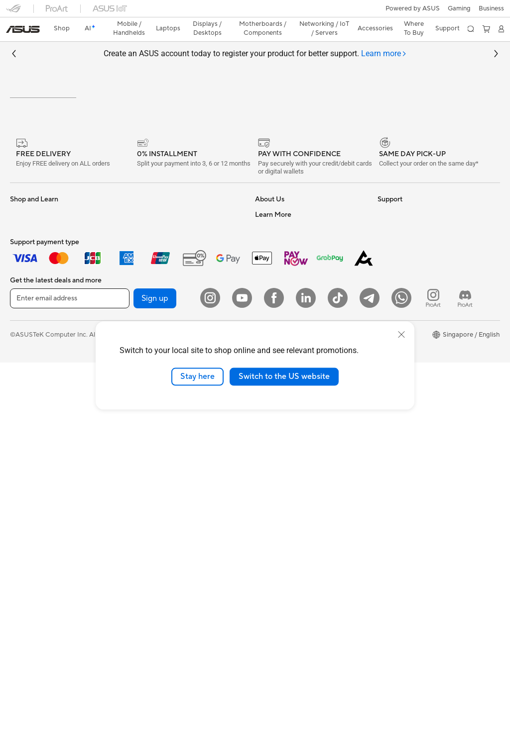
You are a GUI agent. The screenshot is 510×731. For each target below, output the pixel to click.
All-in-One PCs (31, 420)
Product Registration (286, 464)
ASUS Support (276, 539)
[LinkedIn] (306, 666)
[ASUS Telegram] (370, 666)
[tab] (384, 36)
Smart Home (149, 419)
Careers (266, 284)
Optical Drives (151, 314)
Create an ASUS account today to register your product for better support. (255, 36)
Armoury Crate (400, 434)
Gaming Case (29, 525)
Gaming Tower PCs (38, 450)
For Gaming (27, 360)
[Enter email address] (69, 667)
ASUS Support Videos (287, 494)
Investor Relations (281, 314)
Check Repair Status (285, 434)
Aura (384, 449)
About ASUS (273, 270)
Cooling (142, 270)
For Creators (29, 330)
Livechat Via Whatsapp (289, 583)
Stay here (197, 376)
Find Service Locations (288, 449)
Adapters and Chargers (165, 509)
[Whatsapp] (401, 666)
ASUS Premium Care (285, 524)
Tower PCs (25, 435)
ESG (384, 270)
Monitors (23, 390)
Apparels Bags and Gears (167, 494)
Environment (396, 284)
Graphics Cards (33, 510)
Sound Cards (149, 299)
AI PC (386, 315)
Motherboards (31, 495)
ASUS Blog (394, 419)
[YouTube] (242, 666)
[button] (13, 11)
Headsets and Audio (160, 479)
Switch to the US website (284, 376)
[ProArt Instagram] (433, 666)
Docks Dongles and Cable (168, 524)
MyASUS (268, 509)
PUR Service (273, 553)
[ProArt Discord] (465, 666)
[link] (255, 12)
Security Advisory (281, 479)
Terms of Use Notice (186, 703)
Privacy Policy (248, 703)
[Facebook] (274, 666)
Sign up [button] (154, 667)
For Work (23, 315)
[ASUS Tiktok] (338, 666)
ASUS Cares (273, 568)
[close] (401, 335)
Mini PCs (23, 465)
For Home (24, 300)
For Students (29, 345)
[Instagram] (210, 666)
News (263, 299)
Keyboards (146, 450)
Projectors (25, 405)
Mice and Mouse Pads (162, 464)
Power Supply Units (159, 284)
